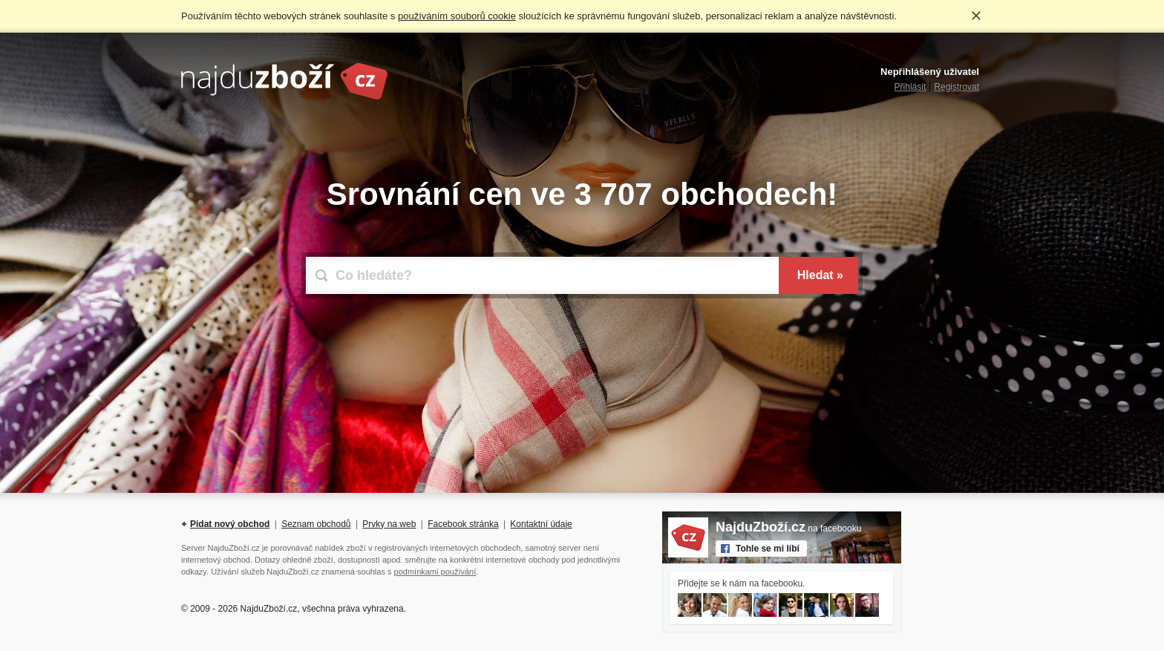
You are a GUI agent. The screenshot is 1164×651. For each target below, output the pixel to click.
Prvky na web (389, 524)
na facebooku (788, 528)
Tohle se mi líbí (768, 548)
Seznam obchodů (315, 524)
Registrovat (956, 87)
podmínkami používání (435, 571)
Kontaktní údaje (541, 524)
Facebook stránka (463, 524)
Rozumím (976, 15)
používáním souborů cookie (457, 16)
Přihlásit (910, 87)
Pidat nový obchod (229, 524)
